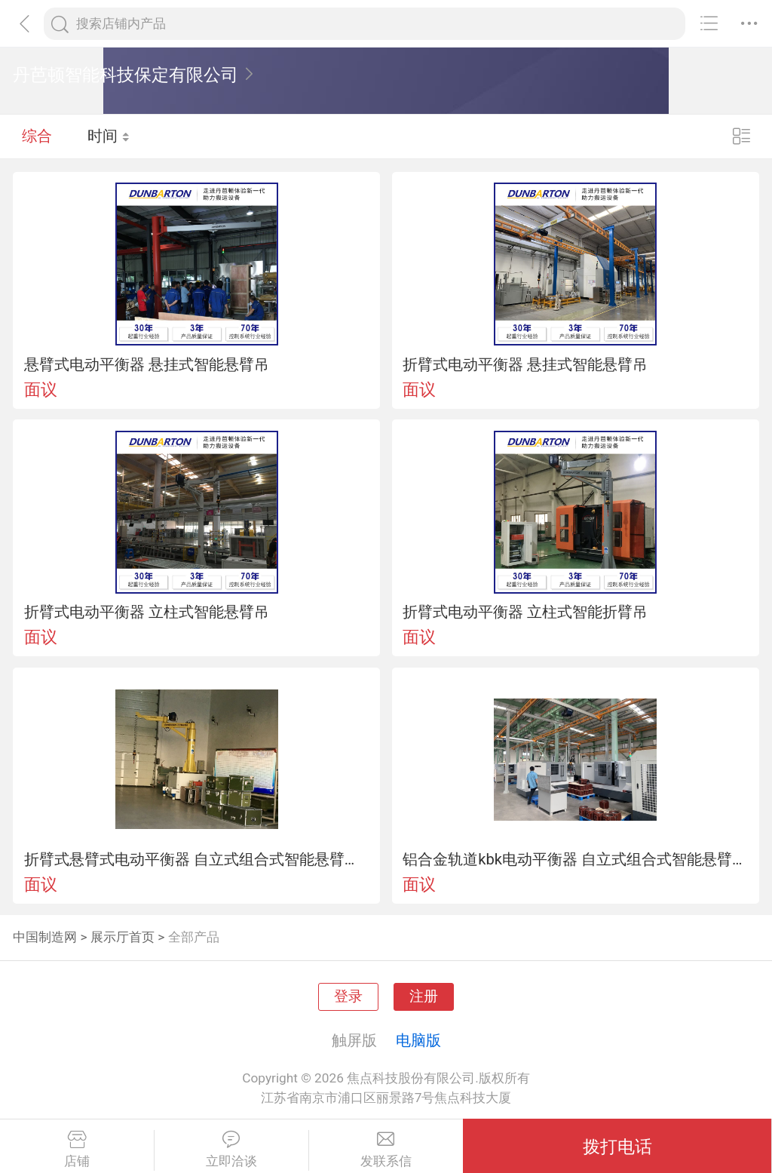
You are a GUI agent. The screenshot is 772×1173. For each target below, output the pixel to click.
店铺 (77, 1149)
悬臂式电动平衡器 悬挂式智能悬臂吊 (146, 364)
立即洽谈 (231, 1149)
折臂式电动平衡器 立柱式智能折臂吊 (525, 611)
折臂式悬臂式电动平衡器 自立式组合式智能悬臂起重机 (196, 859)
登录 (348, 996)
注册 (423, 996)
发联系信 (386, 1149)
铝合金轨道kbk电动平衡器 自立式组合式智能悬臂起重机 (575, 859)
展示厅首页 (122, 936)
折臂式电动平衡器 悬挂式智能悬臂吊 (525, 364)
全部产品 (193, 936)
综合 (37, 136)
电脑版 (418, 1040)
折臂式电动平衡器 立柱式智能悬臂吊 (146, 611)
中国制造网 (45, 936)
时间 (108, 136)
